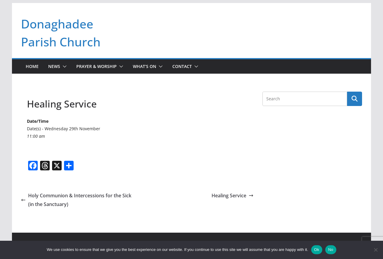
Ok (316, 249)
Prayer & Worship (96, 66)
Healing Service (232, 195)
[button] (63, 66)
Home (32, 66)
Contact (182, 66)
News (54, 66)
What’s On (144, 66)
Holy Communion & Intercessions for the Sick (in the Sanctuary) (76, 199)
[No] (376, 250)
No (330, 249)
